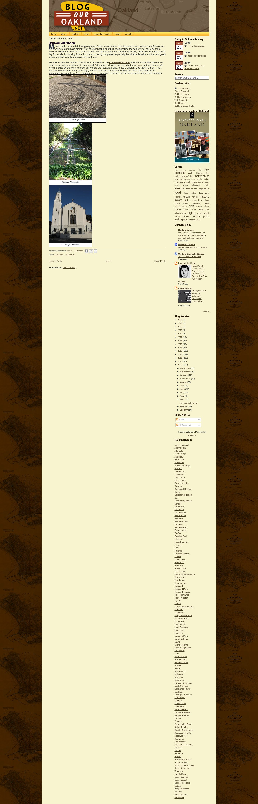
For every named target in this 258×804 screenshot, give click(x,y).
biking (206, 176)
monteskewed (185, 288)
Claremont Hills (182, 483)
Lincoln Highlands (183, 647)
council (201, 182)
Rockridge (179, 739)
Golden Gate (180, 568)
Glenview (179, 565)
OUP (191, 172)
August (183, 382)
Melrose (178, 665)
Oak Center (180, 697)
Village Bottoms (182, 788)
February (184, 406)
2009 (180, 365)
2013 (180, 351)
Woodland (179, 797)
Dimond (178, 504)
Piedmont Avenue (183, 712)
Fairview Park (181, 536)
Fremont (178, 545)
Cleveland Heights (183, 489)
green (186, 196)
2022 (180, 319)
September (185, 379)
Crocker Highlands (183, 501)
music (206, 203)
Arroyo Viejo (180, 454)
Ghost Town (180, 559)
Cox (176, 498)
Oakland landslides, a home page (193, 247)
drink (185, 185)
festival (189, 188)
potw (200, 209)
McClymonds (181, 659)
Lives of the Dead (187, 263)
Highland (179, 586)
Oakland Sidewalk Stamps (191, 254)
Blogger (191, 435)
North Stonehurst (182, 689)
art (187, 176)
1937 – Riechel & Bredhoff (190, 257)
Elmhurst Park (181, 527)
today (117, 34)
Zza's (139, 65)
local (207, 200)
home (53, 34)
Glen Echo (179, 562)
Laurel (177, 642)
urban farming (182, 216)
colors (194, 182)
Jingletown (179, 612)
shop (184, 213)
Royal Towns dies (196, 46)
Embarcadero (181, 530)
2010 (180, 361)
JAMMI (178, 603)
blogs (193, 179)
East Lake (179, 509)
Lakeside (179, 633)
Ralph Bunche (181, 727)
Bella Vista (179, 459)
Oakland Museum (183, 97)
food (178, 192)
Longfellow (180, 650)
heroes (195, 197)
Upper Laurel (181, 780)
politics (193, 209)
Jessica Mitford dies (197, 56)
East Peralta (180, 515)
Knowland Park (182, 618)
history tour (181, 199)
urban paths (201, 216)
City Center (180, 477)
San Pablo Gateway (184, 744)
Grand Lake (180, 571)
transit (206, 213)
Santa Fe (179, 747)
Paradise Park (181, 709)
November (185, 372)
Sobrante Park (181, 762)
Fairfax (178, 533)
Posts (180, 419)
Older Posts (160, 261)
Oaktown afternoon (62, 43)
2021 (180, 323)
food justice (190, 193)
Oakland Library (182, 94)
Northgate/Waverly (183, 694)
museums (196, 203)
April (182, 396)
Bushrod (178, 468)
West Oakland (181, 794)
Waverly (178, 791)
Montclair (179, 677)
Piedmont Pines (182, 715)
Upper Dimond (181, 777)
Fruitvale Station (182, 553)
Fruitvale (179, 551)
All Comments (184, 425)
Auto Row (179, 457)
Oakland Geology (186, 244)
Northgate (179, 692)
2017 (180, 337)
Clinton (178, 492)
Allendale (179, 451)
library (200, 200)
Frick (177, 548)
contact (75, 34)
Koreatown (180, 621)
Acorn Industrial (182, 445)
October (184, 375)
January (184, 410)
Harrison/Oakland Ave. (185, 574)
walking (179, 219)
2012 (180, 354)
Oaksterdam (180, 703)
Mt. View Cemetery (183, 683)
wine (198, 220)
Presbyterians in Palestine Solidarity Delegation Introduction (199, 296)
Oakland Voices (186, 230)
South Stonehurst (183, 768)
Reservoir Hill (181, 736)
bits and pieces (182, 179)
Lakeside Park (181, 636)
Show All (206, 311)
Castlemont (180, 471)
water (186, 219)
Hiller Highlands (182, 595)
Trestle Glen (180, 774)
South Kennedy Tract (184, 765)
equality (206, 185)
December (185, 368)
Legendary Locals (102, 34)
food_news (204, 193)
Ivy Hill (178, 600)
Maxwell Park (181, 656)
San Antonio (180, 741)
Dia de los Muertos (185, 170)
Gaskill (178, 556)
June (182, 389)
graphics (178, 197)
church (187, 182)
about (64, 34)
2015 (180, 344)
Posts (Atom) (69, 267)
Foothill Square (182, 542)
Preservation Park (183, 724)
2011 (180, 358)
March (183, 399)
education (196, 185)
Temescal (179, 771)
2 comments (78, 251)
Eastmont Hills (181, 521)
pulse (207, 209)
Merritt (177, 668)
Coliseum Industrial (183, 495)
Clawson (179, 486)
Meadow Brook (181, 662)
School (178, 750)
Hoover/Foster (181, 598)
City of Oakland (182, 91)
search (128, 34)
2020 (180, 326)
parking (199, 206)
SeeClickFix (180, 103)
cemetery (179, 182)
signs (191, 213)
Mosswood (180, 680)
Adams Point (180, 448)
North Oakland (181, 686)
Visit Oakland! (181, 100)
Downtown (59, 254)
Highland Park (181, 589)
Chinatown (179, 474)
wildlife (192, 219)
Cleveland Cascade (119, 62)
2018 (180, 333)
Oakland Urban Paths (185, 106)
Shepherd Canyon (183, 759)
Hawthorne (180, 580)
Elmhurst (179, 524)
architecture (180, 176)
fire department (201, 188)
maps (86, 34)
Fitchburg (179, 539)
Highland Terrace (182, 592)
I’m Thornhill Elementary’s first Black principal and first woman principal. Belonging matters (192, 235)
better (198, 176)
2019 (180, 330)
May (182, 392)
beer (192, 176)
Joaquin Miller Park (183, 615)
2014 (180, 347)
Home (108, 261)
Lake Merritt (69, 254)
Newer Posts (55, 261)
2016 (180, 340)
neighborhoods (181, 206)
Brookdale (179, 462)
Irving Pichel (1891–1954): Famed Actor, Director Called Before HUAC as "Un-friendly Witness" (192, 274)
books (199, 179)
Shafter (178, 756)
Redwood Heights (183, 733)
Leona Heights (181, 645)
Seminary (179, 753)
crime (207, 182)
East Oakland (181, 512)
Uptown (178, 786)
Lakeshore (179, 630)
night (191, 206)
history (204, 196)
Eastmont (179, 518)
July (182, 385)
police (185, 209)
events (179, 188)
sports (200, 213)
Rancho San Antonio (184, 730)
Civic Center (180, 480)
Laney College (181, 639)
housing (193, 200)
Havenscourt (180, 577)
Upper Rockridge (182, 783)
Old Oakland (180, 706)
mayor (185, 203)
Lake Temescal (181, 627)
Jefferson (179, 609)
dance (177, 185)
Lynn (177, 653)
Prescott (178, 721)
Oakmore (179, 700)
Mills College (180, 671)
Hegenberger (181, 583)
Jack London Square (184, 606)
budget (206, 179)
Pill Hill (178, 718)
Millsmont (179, 674)
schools (178, 213)
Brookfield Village (183, 465)
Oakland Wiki (184, 88)
